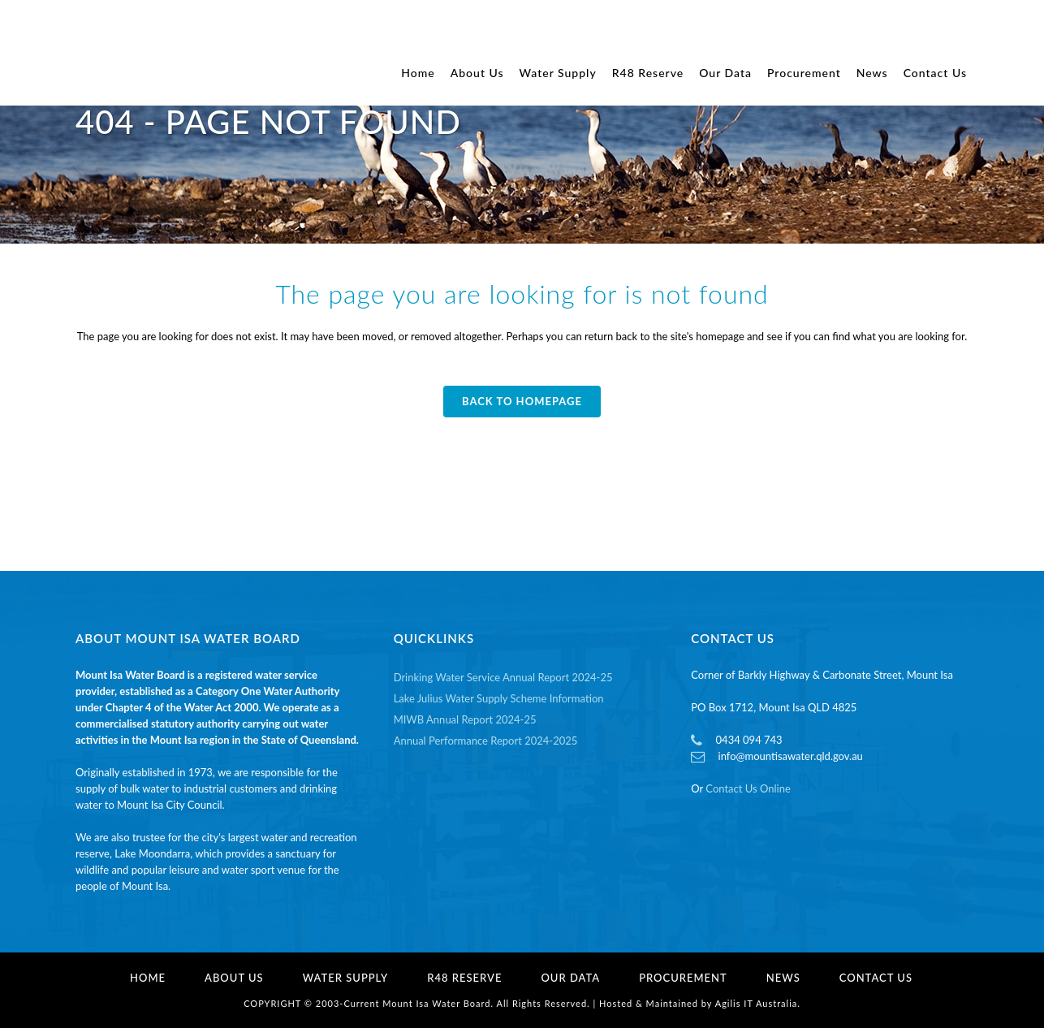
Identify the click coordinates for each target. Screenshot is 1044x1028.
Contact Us (875, 977)
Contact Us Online (747, 788)
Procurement (683, 977)
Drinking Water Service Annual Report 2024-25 (503, 677)
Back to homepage (522, 401)
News (783, 977)
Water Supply (346, 977)
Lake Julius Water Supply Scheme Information (499, 698)
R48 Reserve (464, 977)
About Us (234, 977)
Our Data (570, 977)
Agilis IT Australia (756, 1003)
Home (148, 977)
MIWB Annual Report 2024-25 (465, 719)
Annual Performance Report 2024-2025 (486, 740)
